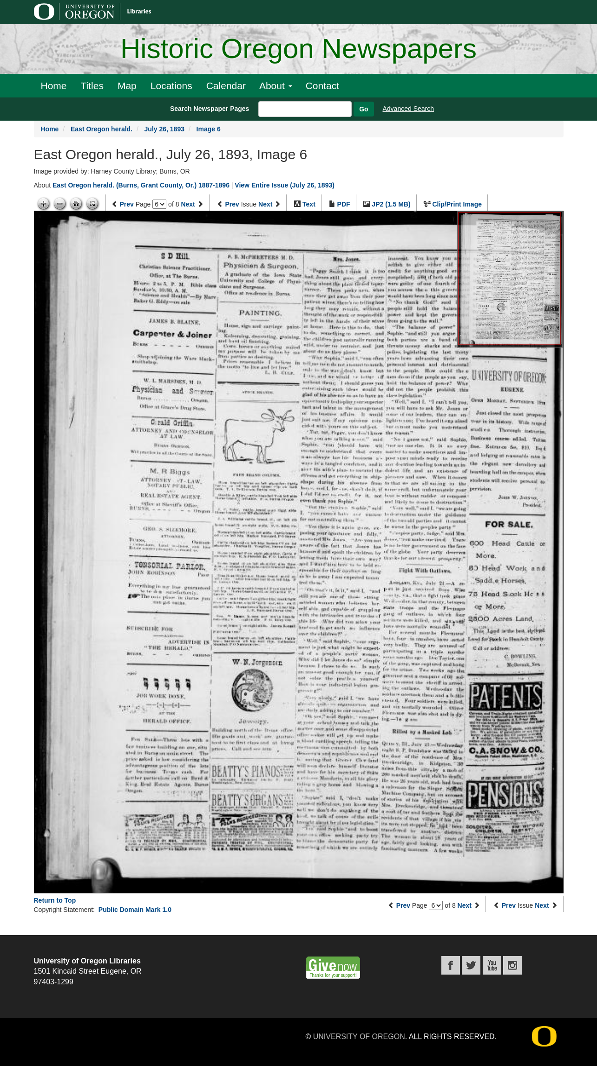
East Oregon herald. (101, 129)
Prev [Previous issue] (232, 204)
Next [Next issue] (265, 204)
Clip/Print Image (457, 204)
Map (127, 85)
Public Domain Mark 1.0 (134, 909)
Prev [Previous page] (126, 204)
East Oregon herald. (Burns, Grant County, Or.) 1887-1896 (141, 185)
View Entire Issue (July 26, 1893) (285, 185)
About (275, 85)
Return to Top (55, 900)
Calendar (226, 85)
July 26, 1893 (164, 129)
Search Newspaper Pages (209, 108)
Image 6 (209, 129)
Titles (92, 85)
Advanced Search (408, 108)
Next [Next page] (188, 204)
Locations (171, 85)
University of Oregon (359, 1036)
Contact (322, 85)
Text (308, 204)
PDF (343, 204)
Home (54, 85)
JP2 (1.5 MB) (391, 204)
